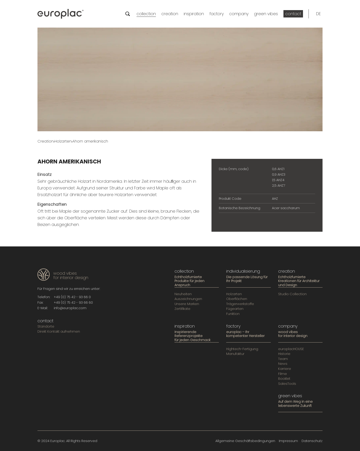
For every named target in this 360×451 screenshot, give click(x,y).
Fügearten (234, 309)
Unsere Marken (186, 304)
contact (293, 14)
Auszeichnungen (188, 299)
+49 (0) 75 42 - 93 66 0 (72, 297)
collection (146, 14)
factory (216, 14)
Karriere (284, 369)
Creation (45, 141)
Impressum (288, 441)
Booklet (284, 379)
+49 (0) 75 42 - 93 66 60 (73, 302)
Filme (282, 374)
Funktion (233, 314)
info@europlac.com (70, 308)
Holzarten (62, 141)
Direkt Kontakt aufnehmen (58, 332)
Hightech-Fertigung (242, 349)
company (239, 14)
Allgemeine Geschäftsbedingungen (245, 441)
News (282, 364)
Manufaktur (235, 354)
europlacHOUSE (291, 349)
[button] (318, 13)
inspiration (194, 14)
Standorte (45, 327)
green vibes (266, 14)
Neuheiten (183, 294)
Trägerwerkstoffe (240, 304)
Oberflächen (236, 299)
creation (169, 14)
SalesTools (287, 384)
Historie (284, 354)
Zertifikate (182, 309)
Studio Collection (292, 294)
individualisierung (243, 271)
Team (283, 359)
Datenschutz (312, 441)
